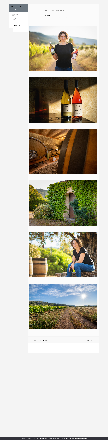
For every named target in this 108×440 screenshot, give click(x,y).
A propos (13, 16)
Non (75, 438)
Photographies (14, 14)
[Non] (106, 438)
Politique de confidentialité (69, 347)
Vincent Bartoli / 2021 (17, 25)
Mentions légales (34, 347)
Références (13, 18)
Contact (13, 19)
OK (73, 438)
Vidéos (12, 15)
